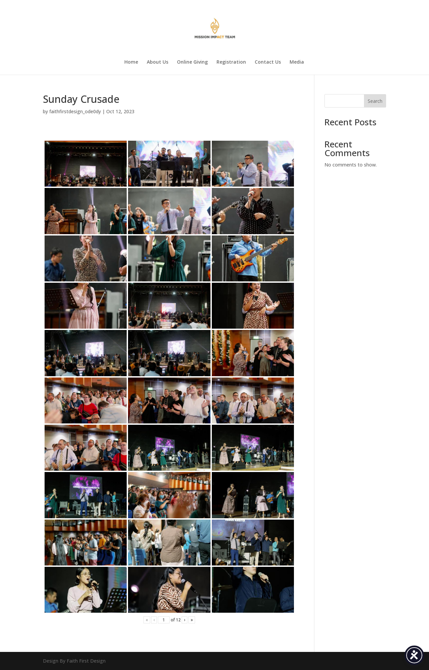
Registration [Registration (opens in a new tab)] (231, 62)
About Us (157, 62)
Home (131, 62)
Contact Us (268, 62)
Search (375, 101)
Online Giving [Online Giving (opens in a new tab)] (192, 62)
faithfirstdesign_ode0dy (75, 111)
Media (297, 62)
